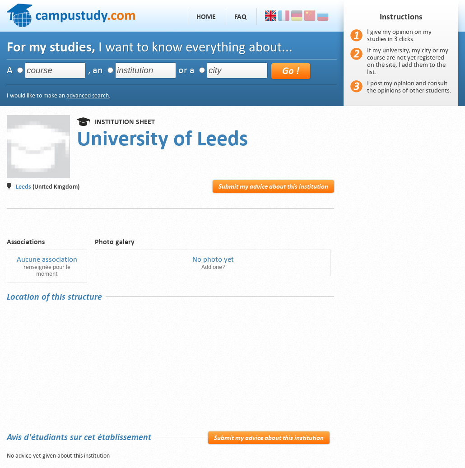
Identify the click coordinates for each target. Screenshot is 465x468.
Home (206, 17)
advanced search (87, 95)
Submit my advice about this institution (273, 186)
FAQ (240, 17)
